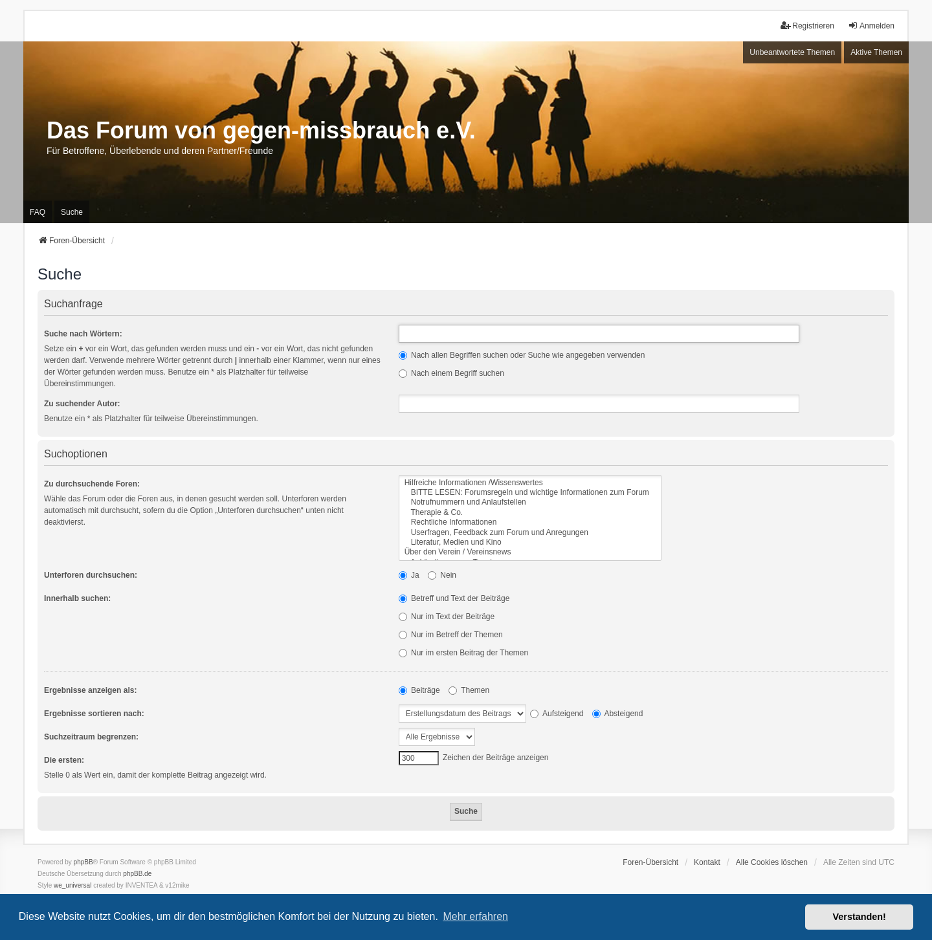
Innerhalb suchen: (77, 598)
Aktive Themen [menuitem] (876, 52)
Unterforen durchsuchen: (90, 575)
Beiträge (419, 690)
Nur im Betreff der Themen (451, 634)
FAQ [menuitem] (37, 212)
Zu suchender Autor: (82, 403)
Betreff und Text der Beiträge (454, 598)
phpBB (83, 862)
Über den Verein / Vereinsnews (530, 552)
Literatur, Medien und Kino (530, 542)
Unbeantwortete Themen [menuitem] (792, 52)
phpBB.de (137, 873)
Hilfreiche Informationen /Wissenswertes (530, 483)
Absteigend (617, 713)
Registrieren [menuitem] (807, 25)
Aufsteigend (556, 713)
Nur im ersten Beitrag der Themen (464, 652)
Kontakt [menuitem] (707, 862)
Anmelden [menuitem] (871, 25)
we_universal (72, 885)
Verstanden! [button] (859, 917)
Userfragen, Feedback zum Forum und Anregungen (530, 533)
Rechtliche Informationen (530, 522)
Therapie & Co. (530, 513)
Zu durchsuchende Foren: (92, 483)
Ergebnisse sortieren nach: (94, 713)
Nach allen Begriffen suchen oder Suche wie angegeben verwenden (522, 355)
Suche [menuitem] (72, 212)
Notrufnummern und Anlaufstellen (530, 502)
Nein (442, 575)
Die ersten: (64, 760)
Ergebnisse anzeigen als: (90, 690)
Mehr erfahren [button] (475, 916)
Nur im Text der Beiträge (447, 616)
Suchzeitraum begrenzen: (91, 736)
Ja (409, 575)
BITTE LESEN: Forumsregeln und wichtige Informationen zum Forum (530, 492)
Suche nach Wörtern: (83, 333)
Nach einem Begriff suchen (451, 373)
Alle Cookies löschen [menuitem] (772, 862)
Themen (469, 690)
